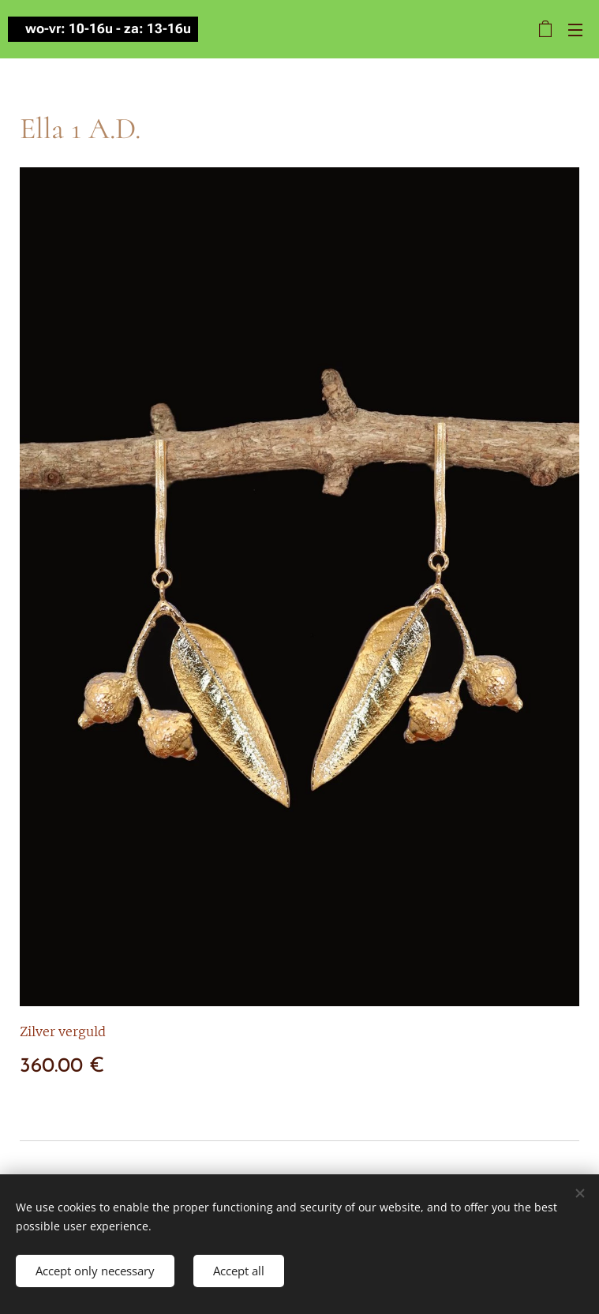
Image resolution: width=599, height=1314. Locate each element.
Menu (575, 30)
